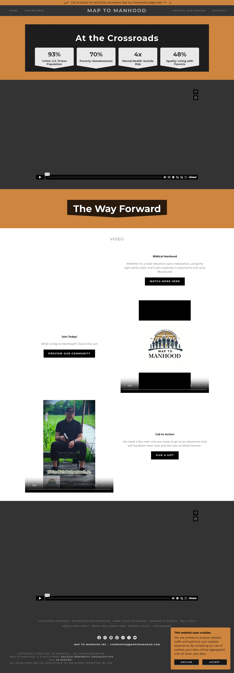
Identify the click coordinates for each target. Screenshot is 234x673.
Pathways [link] (219, 10)
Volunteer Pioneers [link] (53, 621)
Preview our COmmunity (69, 353)
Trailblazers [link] (34, 10)
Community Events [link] (163, 621)
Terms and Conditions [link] (108, 626)
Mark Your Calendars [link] (130, 621)
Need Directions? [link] (75, 626)
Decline (186, 662)
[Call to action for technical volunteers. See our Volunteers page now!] (117, 3)
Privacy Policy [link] (139, 626)
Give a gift (165, 455)
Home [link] (13, 10)
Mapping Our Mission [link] (189, 10)
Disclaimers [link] (162, 626)
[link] (117, 11)
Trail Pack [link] (188, 621)
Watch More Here (165, 281)
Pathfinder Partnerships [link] (91, 621)
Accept (214, 662)
